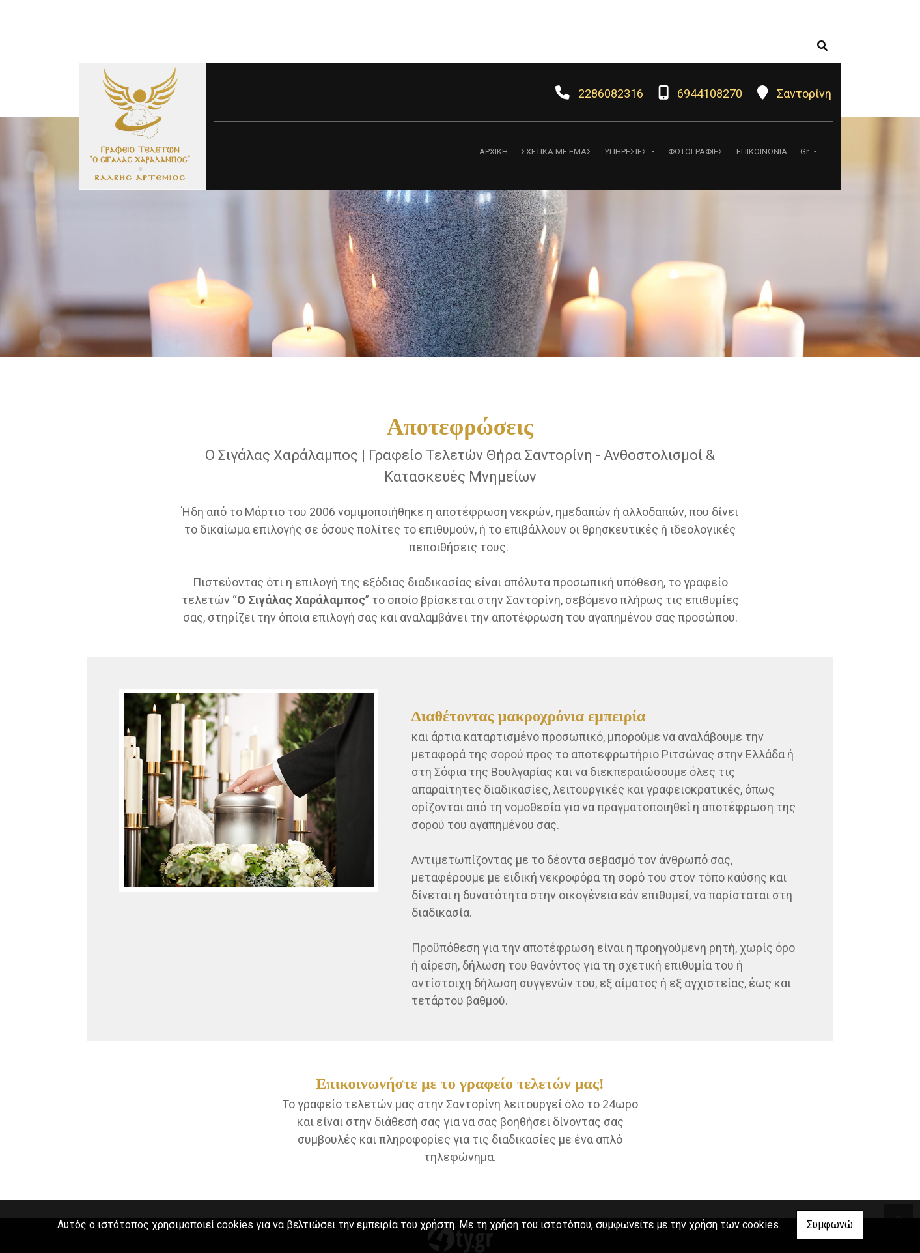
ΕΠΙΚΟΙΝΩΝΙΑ (761, 151)
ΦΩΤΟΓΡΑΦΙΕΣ (695, 151)
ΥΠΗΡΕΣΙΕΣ (627, 151)
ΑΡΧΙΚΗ (493, 151)
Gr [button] (805, 151)
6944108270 (709, 93)
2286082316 (610, 93)
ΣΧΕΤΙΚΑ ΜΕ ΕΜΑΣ (556, 151)
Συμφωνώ (830, 1224)
